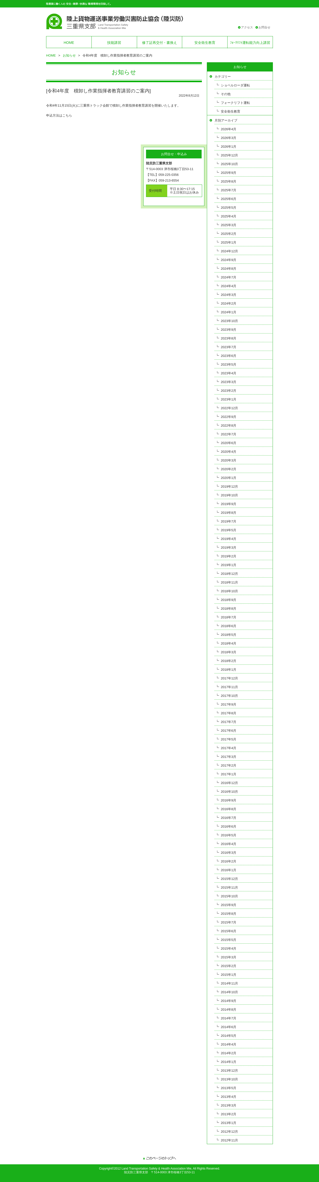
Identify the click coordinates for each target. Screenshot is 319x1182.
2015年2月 (228, 966)
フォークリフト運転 (235, 103)
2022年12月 (229, 408)
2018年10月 (229, 591)
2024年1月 (228, 312)
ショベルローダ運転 (235, 85)
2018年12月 (229, 574)
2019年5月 (228, 530)
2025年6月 (228, 199)
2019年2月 (228, 556)
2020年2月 (228, 469)
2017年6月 (228, 730)
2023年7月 (228, 347)
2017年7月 (228, 722)
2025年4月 (228, 216)
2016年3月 (228, 852)
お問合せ (264, 27)
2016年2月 (228, 861)
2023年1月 (228, 399)
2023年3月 (228, 382)
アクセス (247, 27)
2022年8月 (228, 425)
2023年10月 (229, 321)
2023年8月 (228, 338)
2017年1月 (228, 774)
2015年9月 (228, 905)
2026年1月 (228, 146)
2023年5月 (228, 364)
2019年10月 (229, 495)
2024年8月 (228, 268)
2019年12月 (229, 486)
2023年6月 (228, 356)
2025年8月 (228, 181)
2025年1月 (228, 242)
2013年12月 (229, 1070)
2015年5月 (228, 940)
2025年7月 (228, 190)
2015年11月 (229, 887)
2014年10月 (229, 992)
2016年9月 (228, 800)
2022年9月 (228, 417)
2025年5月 (228, 207)
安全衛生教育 (204, 43)
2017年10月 (229, 696)
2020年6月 (228, 443)
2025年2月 (228, 234)
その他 (226, 94)
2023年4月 (228, 373)
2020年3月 (228, 460)
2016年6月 (228, 826)
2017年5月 (228, 739)
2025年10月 (229, 164)
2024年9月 (228, 260)
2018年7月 (228, 617)
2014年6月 (228, 1027)
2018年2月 (228, 661)
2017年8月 (228, 713)
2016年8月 (228, 809)
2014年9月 (228, 1001)
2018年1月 (228, 669)
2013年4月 (228, 1097)
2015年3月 (228, 957)
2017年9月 (228, 704)
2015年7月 (228, 922)
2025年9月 (228, 173)
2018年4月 (228, 643)
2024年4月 (228, 286)
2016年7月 (228, 818)
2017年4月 (228, 748)
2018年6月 (228, 626)
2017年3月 (228, 757)
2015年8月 (228, 914)
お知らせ (69, 55)
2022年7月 (228, 434)
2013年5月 (228, 1088)
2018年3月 (228, 652)
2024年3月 (228, 295)
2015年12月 (229, 879)
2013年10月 (229, 1079)
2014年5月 (228, 1036)
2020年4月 (228, 452)
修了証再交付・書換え (159, 43)
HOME (69, 43)
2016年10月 (229, 791)
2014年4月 (228, 1044)
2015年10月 (229, 896)
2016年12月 (229, 783)
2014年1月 (228, 1062)
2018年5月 (228, 635)
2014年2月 (228, 1053)
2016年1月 (228, 870)
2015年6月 (228, 931)
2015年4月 (228, 948)
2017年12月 (229, 678)
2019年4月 (228, 539)
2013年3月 (228, 1105)
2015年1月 (228, 975)
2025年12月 (229, 155)
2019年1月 (228, 565)
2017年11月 (229, 687)
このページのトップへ (159, 1159)
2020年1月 (228, 478)
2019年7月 (228, 521)
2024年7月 (228, 277)
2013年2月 (228, 1114)
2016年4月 (228, 844)
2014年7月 (228, 1018)
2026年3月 (228, 138)
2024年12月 (229, 251)
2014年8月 (228, 1009)
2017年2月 (228, 765)
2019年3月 (228, 547)
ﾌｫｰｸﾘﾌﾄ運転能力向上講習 (250, 43)
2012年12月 (229, 1131)
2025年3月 (228, 225)
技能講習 (114, 43)
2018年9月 (228, 600)
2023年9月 (228, 329)
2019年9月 (228, 504)
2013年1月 (228, 1123)
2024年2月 (228, 303)
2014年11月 (229, 983)
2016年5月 (228, 835)
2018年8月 (228, 608)
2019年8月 (228, 513)
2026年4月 (228, 129)
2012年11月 (229, 1140)
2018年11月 (229, 582)
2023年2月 (228, 391)
